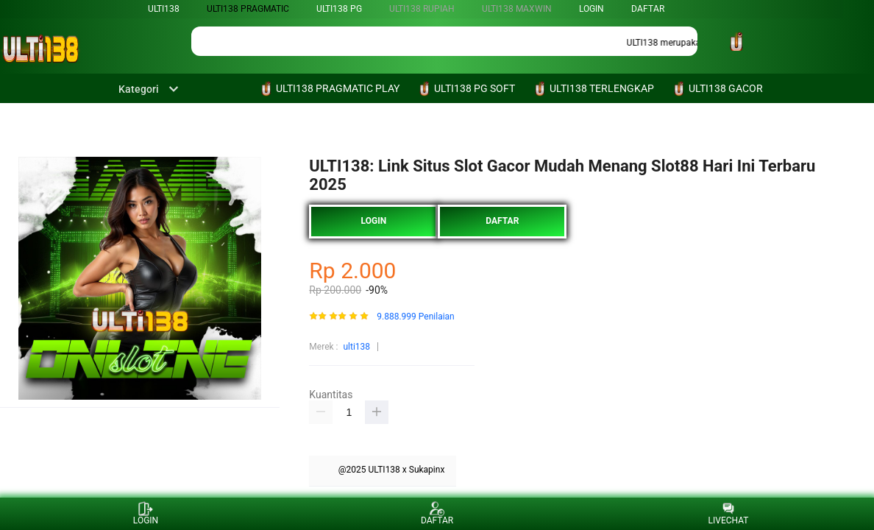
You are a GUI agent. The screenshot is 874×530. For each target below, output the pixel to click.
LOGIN (591, 9)
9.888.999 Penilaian (415, 317)
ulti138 (164, 9)
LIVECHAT (728, 513)
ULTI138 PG (339, 9)
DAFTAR (647, 9)
